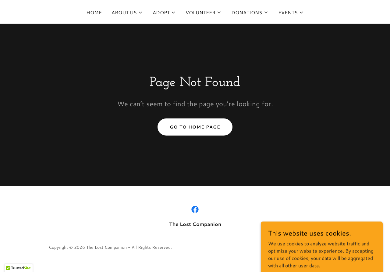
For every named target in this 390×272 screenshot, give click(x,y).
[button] (127, 12)
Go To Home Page (195, 127)
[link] (195, 209)
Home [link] (94, 12)
